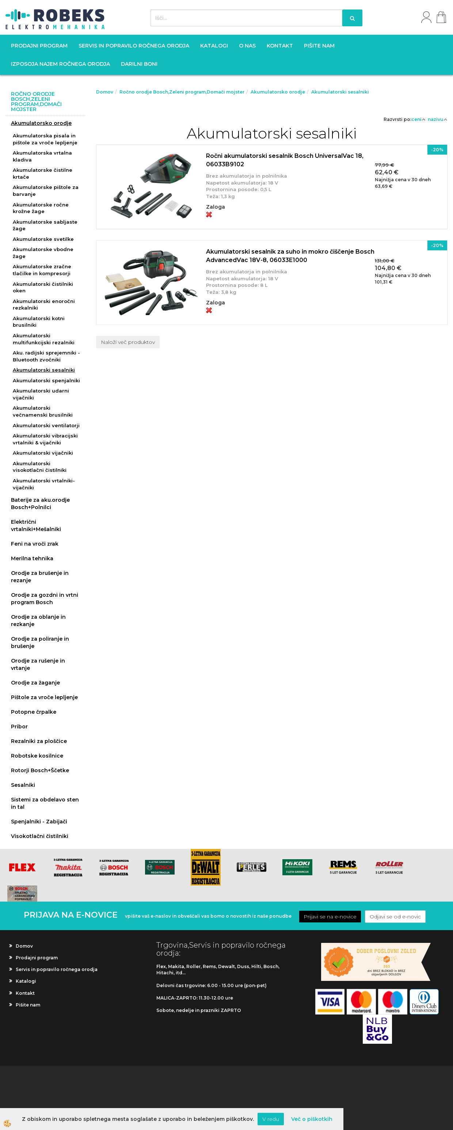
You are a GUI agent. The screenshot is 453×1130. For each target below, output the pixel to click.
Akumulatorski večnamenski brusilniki (43, 411)
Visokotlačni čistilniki (39, 836)
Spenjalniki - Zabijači (39, 821)
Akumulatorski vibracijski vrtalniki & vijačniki (45, 439)
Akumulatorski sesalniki (44, 370)
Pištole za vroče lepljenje (44, 697)
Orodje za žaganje (35, 682)
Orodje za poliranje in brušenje (40, 642)
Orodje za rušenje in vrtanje (38, 664)
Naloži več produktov (128, 342)
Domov (104, 92)
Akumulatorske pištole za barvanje (46, 190)
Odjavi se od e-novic (395, 916)
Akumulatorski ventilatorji (46, 425)
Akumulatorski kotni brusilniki (39, 321)
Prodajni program (39, 45)
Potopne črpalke (33, 712)
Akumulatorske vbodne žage (43, 252)
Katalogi (214, 45)
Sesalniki (23, 785)
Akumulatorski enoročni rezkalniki (44, 304)
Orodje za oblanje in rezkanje (38, 620)
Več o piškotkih (311, 1119)
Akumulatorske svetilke (43, 239)
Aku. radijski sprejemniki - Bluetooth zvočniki (46, 356)
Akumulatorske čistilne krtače (42, 173)
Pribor (19, 726)
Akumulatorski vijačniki (43, 453)
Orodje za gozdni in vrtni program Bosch (44, 599)
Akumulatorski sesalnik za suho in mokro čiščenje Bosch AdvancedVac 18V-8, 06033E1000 (290, 255)
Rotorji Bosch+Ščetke (40, 770)
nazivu (438, 119)
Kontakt (280, 45)
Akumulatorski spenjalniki (46, 380)
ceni (418, 119)
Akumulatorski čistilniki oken (43, 287)
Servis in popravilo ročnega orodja (134, 45)
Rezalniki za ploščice (39, 741)
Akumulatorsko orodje (41, 123)
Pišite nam (319, 45)
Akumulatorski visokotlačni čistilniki (39, 466)
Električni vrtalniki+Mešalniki (36, 525)
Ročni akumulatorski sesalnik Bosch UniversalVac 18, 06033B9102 (284, 160)
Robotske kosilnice (37, 755)
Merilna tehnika (32, 558)
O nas (247, 45)
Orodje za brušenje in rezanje (40, 577)
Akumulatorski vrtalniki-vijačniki (44, 484)
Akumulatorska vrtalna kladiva (42, 156)
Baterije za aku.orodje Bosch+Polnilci (40, 504)
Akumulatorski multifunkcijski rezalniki (44, 339)
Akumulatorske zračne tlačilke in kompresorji (42, 269)
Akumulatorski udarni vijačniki (41, 394)
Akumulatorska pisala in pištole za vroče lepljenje (45, 139)
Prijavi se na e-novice (330, 916)
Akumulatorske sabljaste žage (45, 225)
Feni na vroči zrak (34, 544)
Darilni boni (139, 64)
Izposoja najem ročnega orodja (60, 64)
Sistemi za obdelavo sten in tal (45, 803)
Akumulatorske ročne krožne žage (41, 208)
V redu (270, 1119)
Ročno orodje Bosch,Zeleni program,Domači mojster (181, 92)
